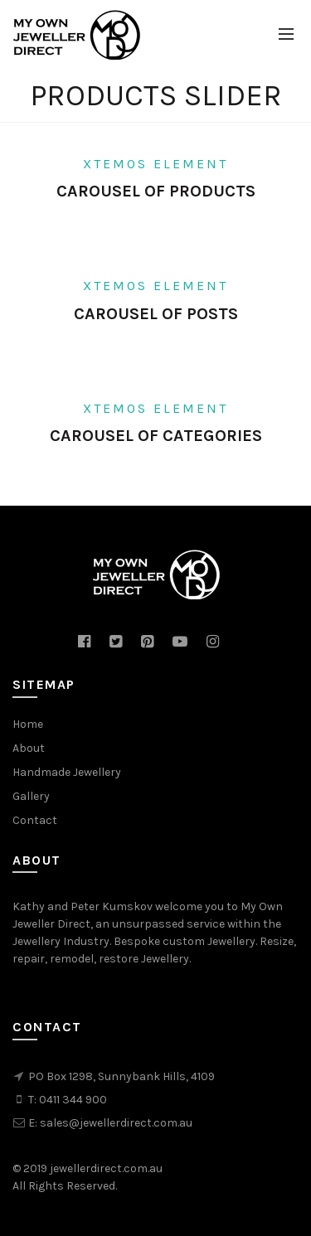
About (28, 748)
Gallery (31, 796)
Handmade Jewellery (66, 772)
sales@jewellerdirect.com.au (116, 1123)
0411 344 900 (73, 1100)
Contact (34, 820)
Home (27, 724)
